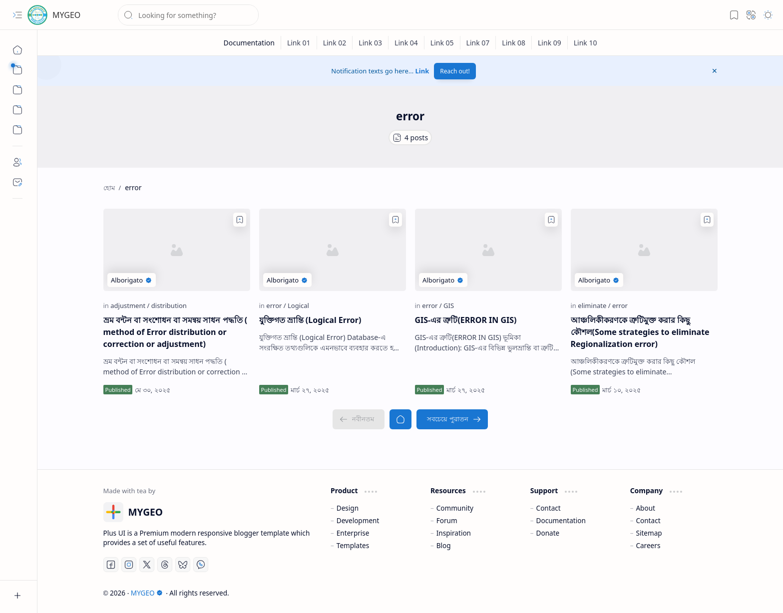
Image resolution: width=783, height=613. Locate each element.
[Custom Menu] (17, 110)
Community (454, 508)
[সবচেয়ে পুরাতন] (451, 419)
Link (422, 70)
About (645, 508)
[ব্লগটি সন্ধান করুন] (188, 15)
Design (348, 508)
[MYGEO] (37, 15)
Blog (443, 545)
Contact (548, 508)
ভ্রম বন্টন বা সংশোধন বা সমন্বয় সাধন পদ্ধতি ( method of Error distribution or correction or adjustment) (175, 331)
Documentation (561, 520)
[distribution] (169, 305)
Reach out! (455, 71)
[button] (17, 14)
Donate (548, 533)
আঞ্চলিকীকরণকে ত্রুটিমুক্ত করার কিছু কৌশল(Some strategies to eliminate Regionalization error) (640, 331)
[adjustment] (129, 305)
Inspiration (453, 533)
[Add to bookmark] (239, 220)
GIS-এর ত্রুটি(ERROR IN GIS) (466, 319)
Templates (353, 545)
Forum (446, 520)
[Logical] (298, 305)
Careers (648, 545)
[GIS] (448, 305)
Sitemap (649, 533)
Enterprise (353, 533)
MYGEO (66, 14)
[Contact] (17, 182)
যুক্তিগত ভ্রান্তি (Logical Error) (310, 319)
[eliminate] (594, 305)
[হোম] (17, 50)
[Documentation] (249, 42)
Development (358, 520)
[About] (17, 162)
